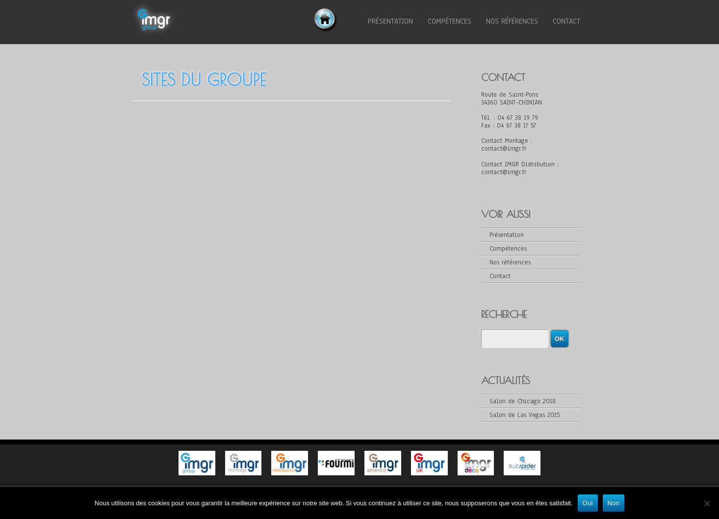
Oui (588, 503)
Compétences (449, 21)
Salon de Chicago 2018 (522, 401)
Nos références (512, 21)
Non (614, 503)
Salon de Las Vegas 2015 (524, 415)
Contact (566, 21)
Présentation (390, 21)
